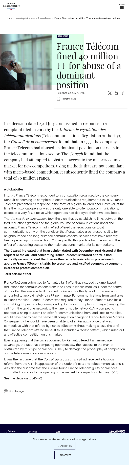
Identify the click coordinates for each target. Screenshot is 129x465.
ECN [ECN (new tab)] (58, 432)
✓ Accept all (65, 445)
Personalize (64, 455)
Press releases (44, 18)
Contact (32, 432)
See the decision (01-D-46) (23, 378)
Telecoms (63, 36)
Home (9, 18)
